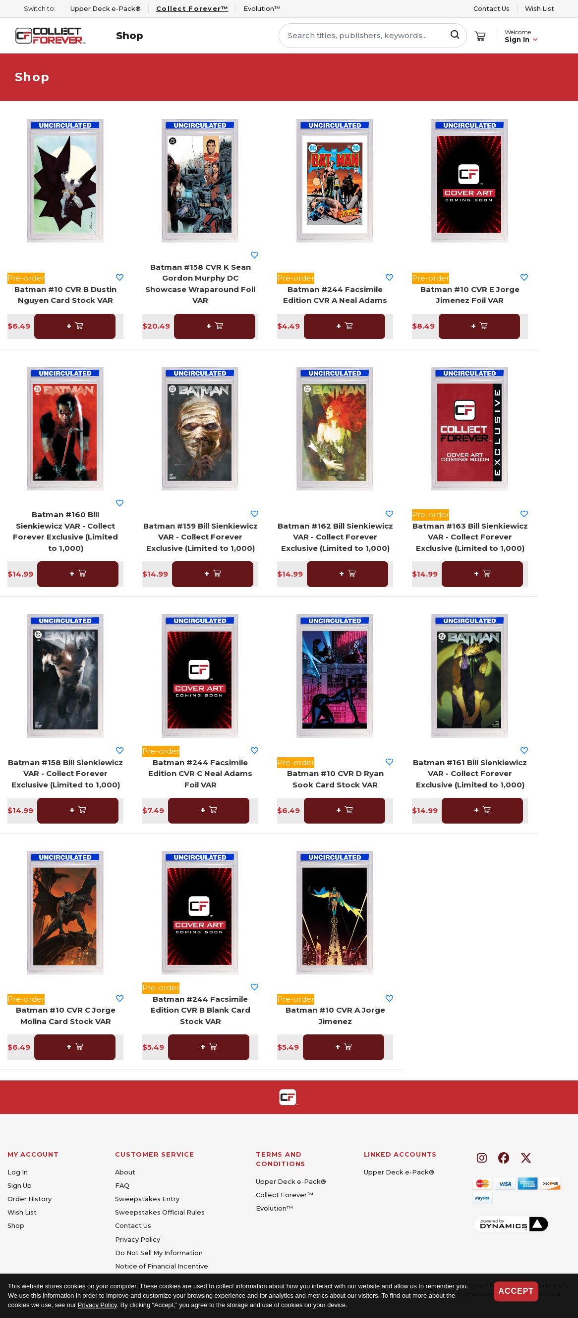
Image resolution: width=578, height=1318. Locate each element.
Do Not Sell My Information (159, 1253)
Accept (516, 1291)
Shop (129, 36)
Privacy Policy (97, 1305)
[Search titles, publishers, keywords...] (373, 35)
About (125, 1172)
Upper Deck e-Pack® (291, 1181)
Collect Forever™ (284, 1195)
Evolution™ (274, 1208)
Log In (17, 1172)
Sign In (517, 40)
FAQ (122, 1185)
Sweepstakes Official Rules (160, 1212)
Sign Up (19, 1185)
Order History (29, 1199)
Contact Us (491, 8)
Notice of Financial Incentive (161, 1266)
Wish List (539, 8)
